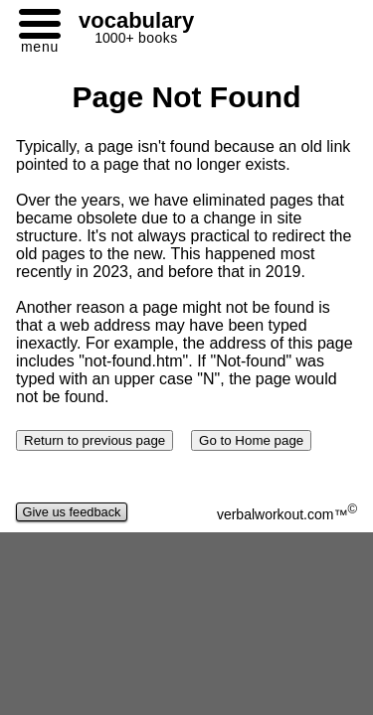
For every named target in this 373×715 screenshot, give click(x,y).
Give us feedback (71, 511)
